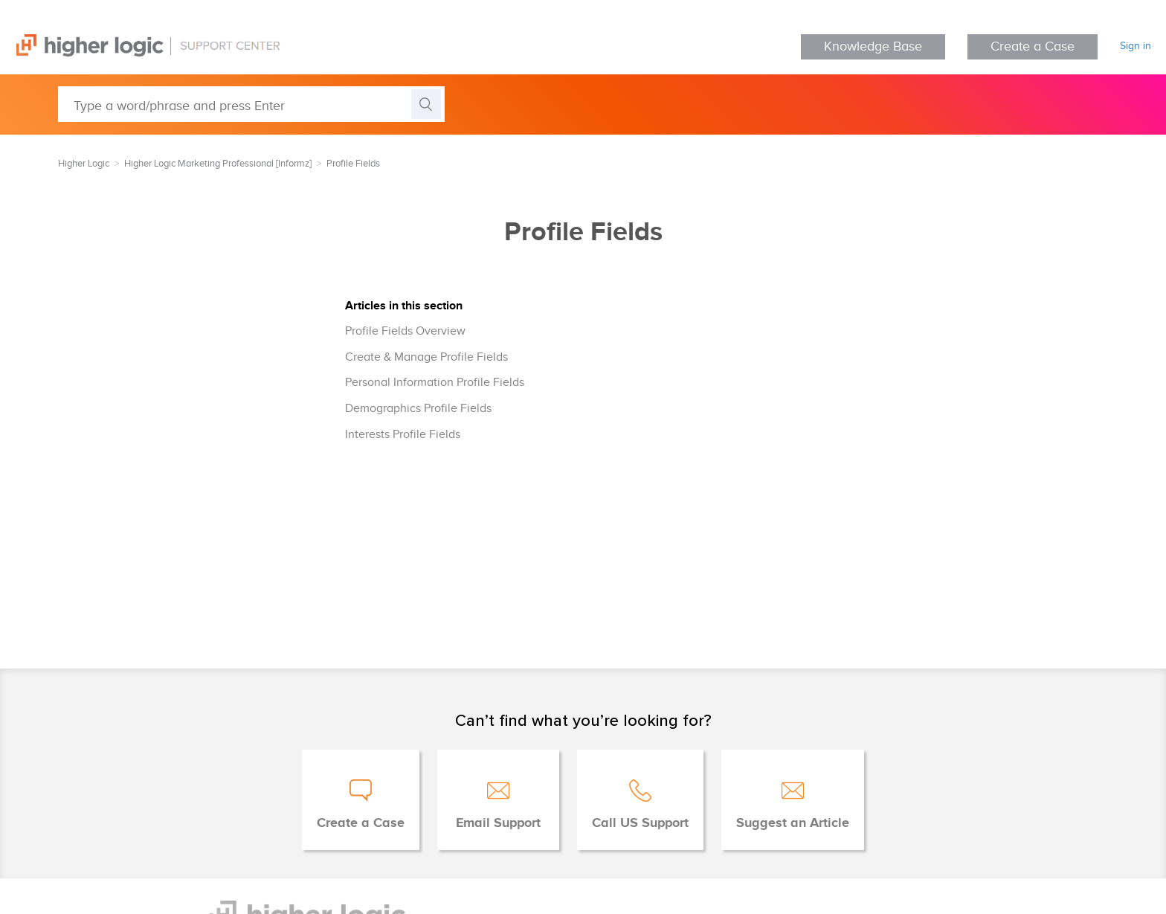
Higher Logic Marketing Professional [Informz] (218, 164)
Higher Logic (83, 164)
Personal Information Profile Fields (434, 383)
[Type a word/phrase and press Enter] (251, 104)
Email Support (498, 823)
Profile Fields (353, 164)
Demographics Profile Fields (418, 409)
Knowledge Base (873, 46)
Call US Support (640, 823)
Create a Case (1033, 46)
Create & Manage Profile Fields (426, 357)
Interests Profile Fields (402, 435)
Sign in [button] (1135, 46)
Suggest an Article (792, 823)
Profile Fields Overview (405, 331)
